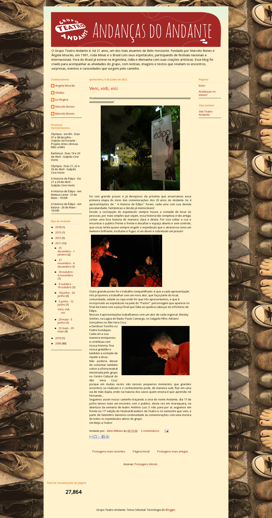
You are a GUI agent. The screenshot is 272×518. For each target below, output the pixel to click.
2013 (58, 232)
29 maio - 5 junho (65, 321)
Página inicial (141, 451)
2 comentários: (150, 431)
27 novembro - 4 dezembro (66, 263)
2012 (58, 238)
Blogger (170, 510)
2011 (58, 243)
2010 (58, 338)
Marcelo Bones (65, 106)
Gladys (59, 92)
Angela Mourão (65, 85)
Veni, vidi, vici (103, 88)
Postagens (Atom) (146, 464)
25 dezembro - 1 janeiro (66, 251)
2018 (58, 227)
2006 (58, 343)
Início (202, 85)
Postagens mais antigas (172, 451)
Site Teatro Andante (206, 113)
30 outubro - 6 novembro (66, 273)
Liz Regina (61, 99)
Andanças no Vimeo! (207, 93)
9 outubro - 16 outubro (65, 285)
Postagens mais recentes (108, 451)
